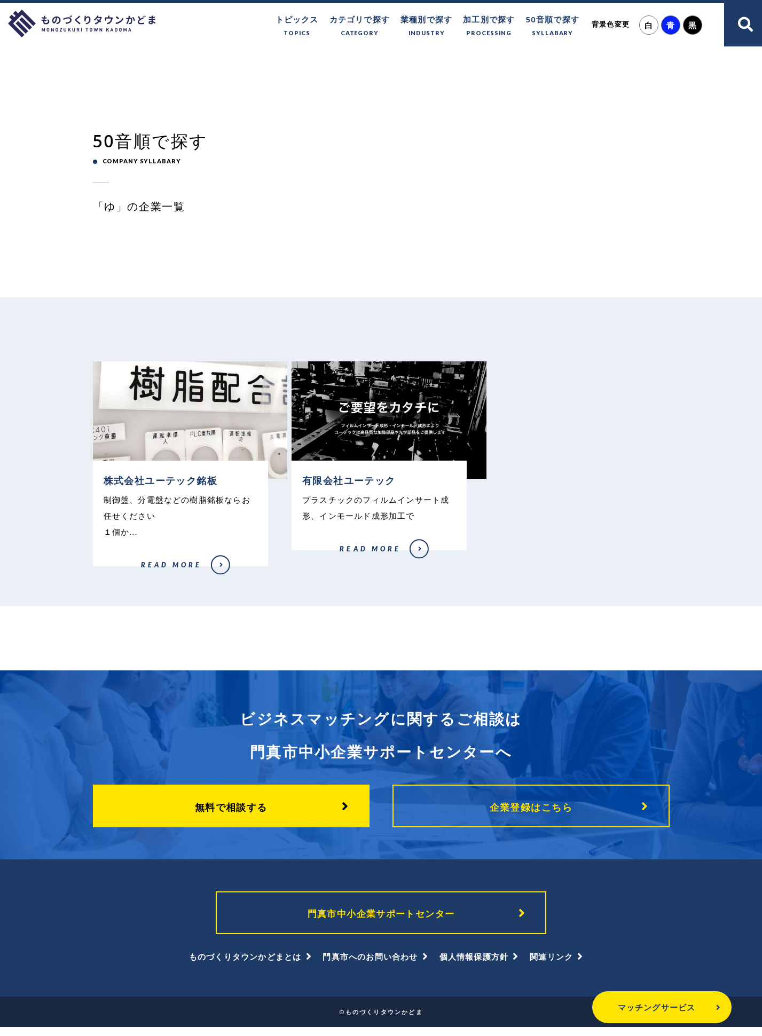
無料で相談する (231, 811)
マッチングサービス (628, 1007)
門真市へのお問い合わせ (370, 965)
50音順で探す (552, 26)
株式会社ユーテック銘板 (124, 572)
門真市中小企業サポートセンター (381, 920)
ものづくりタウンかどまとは (245, 965)
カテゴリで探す (359, 26)
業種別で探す (426, 26)
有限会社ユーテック (317, 556)
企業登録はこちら (531, 811)
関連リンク (551, 965)
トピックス (297, 26)
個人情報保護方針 (474, 965)
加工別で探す (489, 26)
